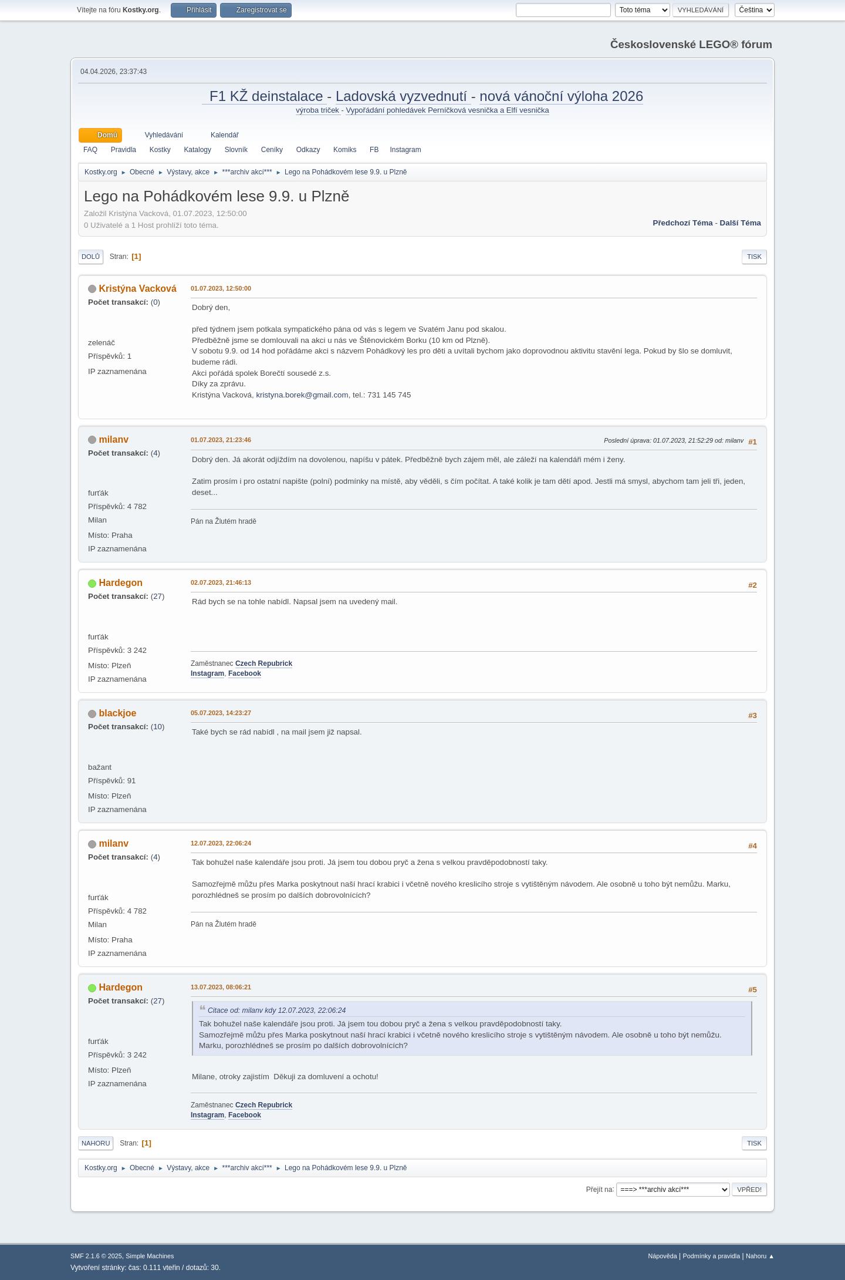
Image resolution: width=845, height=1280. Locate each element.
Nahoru (96, 1143)
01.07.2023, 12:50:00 (221, 288)
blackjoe (117, 713)
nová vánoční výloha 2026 (561, 96)
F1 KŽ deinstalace (264, 96)
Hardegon (121, 583)
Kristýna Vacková (137, 289)
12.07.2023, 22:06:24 (221, 843)
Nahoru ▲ (760, 1255)
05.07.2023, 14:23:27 (221, 712)
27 (157, 596)
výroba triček (318, 110)
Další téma (740, 222)
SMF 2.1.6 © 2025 (96, 1255)
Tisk (754, 256)
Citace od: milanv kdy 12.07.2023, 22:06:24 (277, 1010)
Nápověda (662, 1255)
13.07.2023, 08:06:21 (221, 987)
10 (157, 726)
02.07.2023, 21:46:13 (221, 582)
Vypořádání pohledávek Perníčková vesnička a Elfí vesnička (447, 110)
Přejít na (599, 1189)
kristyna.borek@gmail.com (302, 394)
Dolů (91, 256)
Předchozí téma (683, 222)
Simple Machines (150, 1255)
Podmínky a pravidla (712, 1255)
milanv (114, 439)
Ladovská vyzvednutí (403, 96)
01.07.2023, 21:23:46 (221, 439)
